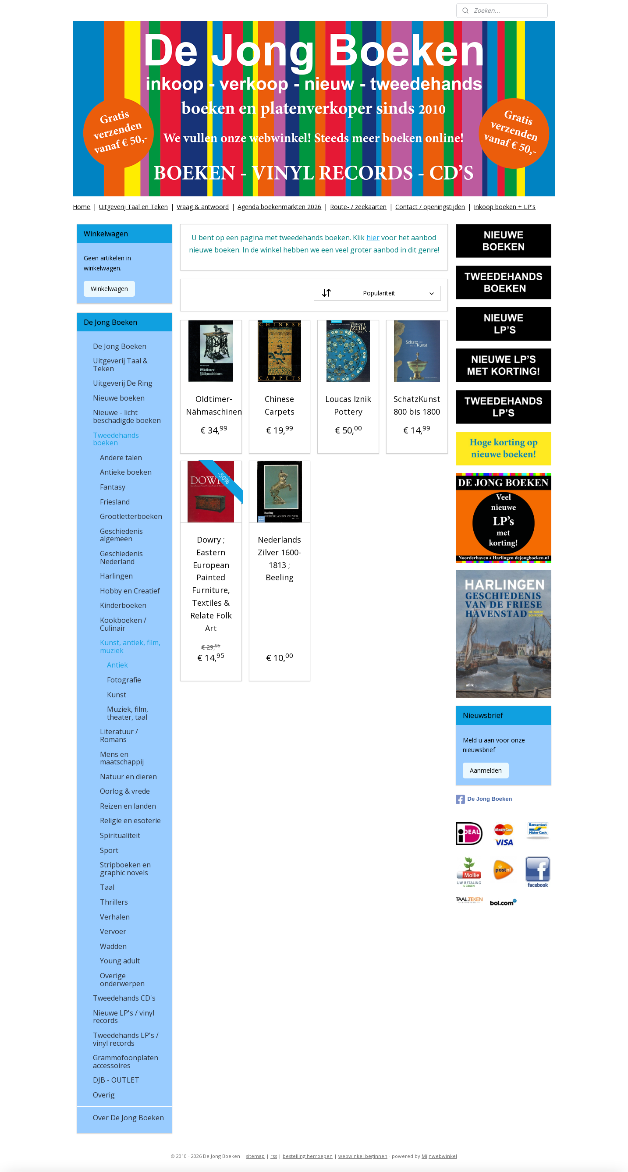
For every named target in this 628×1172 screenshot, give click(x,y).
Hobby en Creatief (130, 591)
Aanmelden (486, 770)
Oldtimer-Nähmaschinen (214, 405)
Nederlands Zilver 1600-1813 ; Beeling (280, 558)
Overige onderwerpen (122, 979)
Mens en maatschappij (122, 758)
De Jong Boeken (119, 346)
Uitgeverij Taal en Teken (133, 206)
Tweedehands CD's (124, 998)
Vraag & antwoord (203, 206)
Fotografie (124, 680)
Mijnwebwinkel (439, 1156)
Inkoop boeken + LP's (505, 206)
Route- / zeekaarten (358, 206)
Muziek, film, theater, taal (127, 713)
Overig (104, 1095)
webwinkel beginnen (362, 1156)
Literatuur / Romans (119, 735)
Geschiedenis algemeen (121, 535)
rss (273, 1156)
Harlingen (116, 576)
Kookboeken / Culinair (123, 624)
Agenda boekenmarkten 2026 (279, 206)
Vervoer (113, 931)
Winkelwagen (109, 288)
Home (81, 206)
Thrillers (114, 902)
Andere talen (121, 457)
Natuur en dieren (128, 776)
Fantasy (112, 487)
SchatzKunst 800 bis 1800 (417, 405)
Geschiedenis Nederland (121, 557)
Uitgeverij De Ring (123, 383)
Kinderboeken (123, 605)
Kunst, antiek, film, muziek (130, 646)
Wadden (113, 946)
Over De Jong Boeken (128, 1117)
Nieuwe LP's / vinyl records (123, 1017)
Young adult (120, 961)
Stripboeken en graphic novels (125, 868)
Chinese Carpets (279, 405)
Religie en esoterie (130, 820)
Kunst (116, 695)
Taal (107, 887)
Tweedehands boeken (116, 439)
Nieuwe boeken (119, 398)
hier (373, 237)
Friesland (115, 502)
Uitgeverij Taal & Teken (120, 364)
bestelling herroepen (308, 1156)
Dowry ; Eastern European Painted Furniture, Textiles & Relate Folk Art (211, 583)
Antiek (117, 665)
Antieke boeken (126, 472)
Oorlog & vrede (125, 791)
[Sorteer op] (377, 293)
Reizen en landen (128, 806)
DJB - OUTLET (116, 1080)
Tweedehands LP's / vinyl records (126, 1039)
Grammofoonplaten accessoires (125, 1061)
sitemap (255, 1156)
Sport (109, 850)
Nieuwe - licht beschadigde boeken (127, 416)
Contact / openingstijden (430, 206)
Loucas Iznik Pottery (348, 405)
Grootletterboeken (131, 516)
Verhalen (115, 917)
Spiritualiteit (120, 835)
